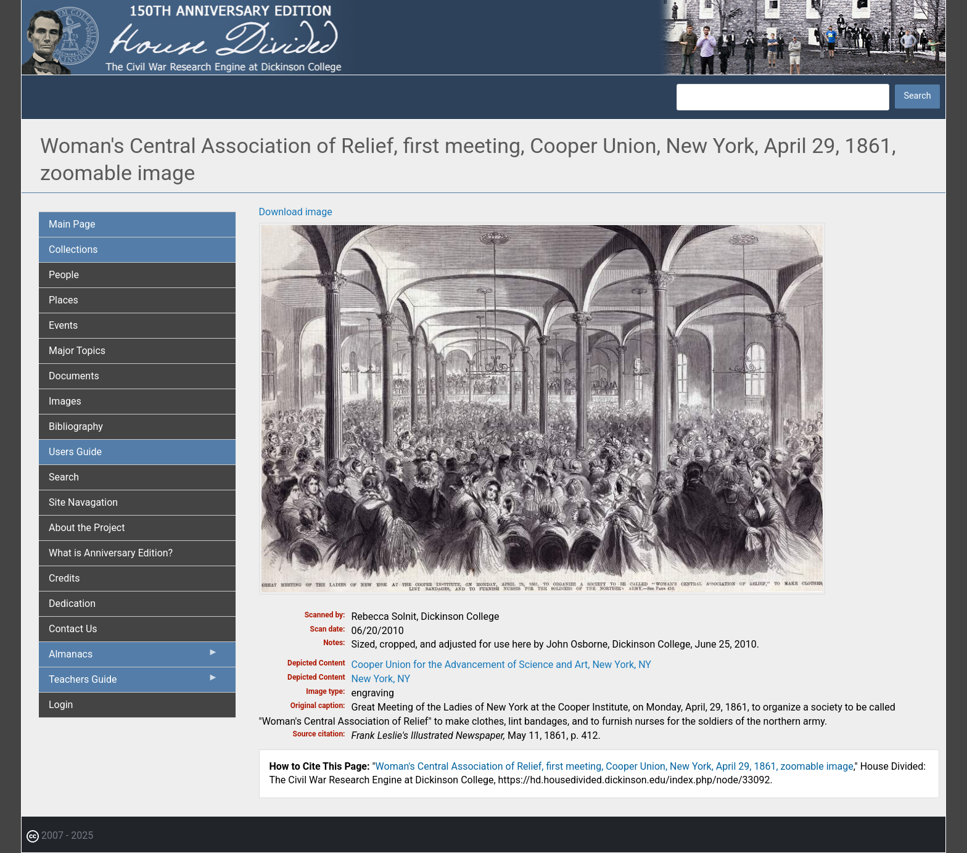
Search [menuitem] (64, 477)
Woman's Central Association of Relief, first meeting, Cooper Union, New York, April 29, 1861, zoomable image (615, 766)
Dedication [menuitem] (72, 603)
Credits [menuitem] (64, 578)
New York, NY (381, 679)
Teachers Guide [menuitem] (133, 682)
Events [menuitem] (63, 325)
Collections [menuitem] (73, 249)
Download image (295, 212)
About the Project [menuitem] (87, 528)
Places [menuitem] (63, 300)
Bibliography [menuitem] (76, 426)
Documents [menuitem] (74, 376)
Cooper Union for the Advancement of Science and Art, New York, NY (501, 664)
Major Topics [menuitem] (77, 350)
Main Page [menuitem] (72, 224)
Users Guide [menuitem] (75, 452)
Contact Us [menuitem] (73, 629)
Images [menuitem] (65, 401)
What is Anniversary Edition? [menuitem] (111, 553)
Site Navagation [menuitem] (83, 502)
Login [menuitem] (61, 705)
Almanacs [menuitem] (133, 657)
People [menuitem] (64, 275)
